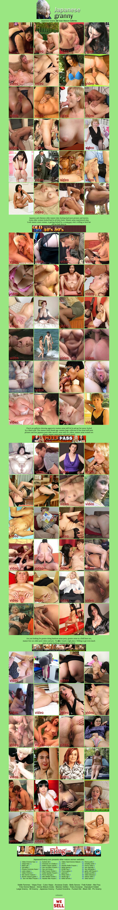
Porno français (47, 875)
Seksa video (89, 877)
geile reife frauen (91, 871)
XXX (63, 864)
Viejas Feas (36, 885)
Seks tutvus (89, 878)
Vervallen (25, 867)
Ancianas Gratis (61, 885)
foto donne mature (28, 875)
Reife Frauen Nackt (49, 865)
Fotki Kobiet (86, 885)
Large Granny (22, 889)
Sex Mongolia (89, 869)
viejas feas (26, 864)
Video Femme (27, 873)
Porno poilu (89, 862)
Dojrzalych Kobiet (91, 887)
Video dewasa (90, 875)
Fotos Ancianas (76, 887)
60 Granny (33, 889)
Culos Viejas (48, 885)
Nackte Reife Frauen (69, 865)
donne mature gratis (29, 877)
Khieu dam (65, 875)
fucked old (46, 862)
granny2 (64, 873)
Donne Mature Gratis (45, 887)
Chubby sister (90, 864)
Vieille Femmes (24, 885)
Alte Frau (96, 885)
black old (25, 865)
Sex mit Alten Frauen (30, 878)
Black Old (87, 889)
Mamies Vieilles (62, 887)
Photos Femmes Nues (30, 869)
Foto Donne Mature (27, 887)
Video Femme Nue (28, 862)
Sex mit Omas (47, 869)
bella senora (66, 878)
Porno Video (89, 865)
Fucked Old (76, 889)
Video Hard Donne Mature (71, 862)
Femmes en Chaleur (49, 864)
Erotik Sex (65, 869)
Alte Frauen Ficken (49, 871)
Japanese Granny (47, 889)
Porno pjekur (66, 871)
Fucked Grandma (63, 889)
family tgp (65, 877)
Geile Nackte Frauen (49, 873)
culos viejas (26, 871)
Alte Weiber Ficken (49, 877)
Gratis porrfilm (90, 873)
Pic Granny (96, 889)
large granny (66, 867)
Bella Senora (74, 885)
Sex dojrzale (89, 867)
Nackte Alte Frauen (49, 878)
